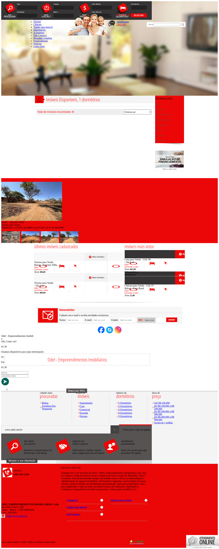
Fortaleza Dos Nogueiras (49, 407)
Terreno (83, 416)
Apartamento (86, 403)
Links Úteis (39, 46)
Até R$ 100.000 (162, 403)
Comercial (85, 409)
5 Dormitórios (125, 416)
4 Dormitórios (125, 413)
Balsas (45, 403)
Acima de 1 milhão (163, 422)
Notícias (37, 43)
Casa (82, 406)
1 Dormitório (124, 403)
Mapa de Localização (17, 516)
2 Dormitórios (125, 406)
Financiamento (40, 41)
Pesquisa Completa (42, 38)
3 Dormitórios (125, 409)
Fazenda (84, 413)
